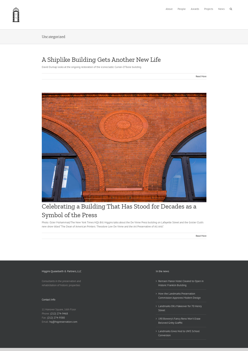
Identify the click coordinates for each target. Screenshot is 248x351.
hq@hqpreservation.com (63, 321)
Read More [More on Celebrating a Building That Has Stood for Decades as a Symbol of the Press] (201, 235)
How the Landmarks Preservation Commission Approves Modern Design (179, 295)
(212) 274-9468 (59, 313)
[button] (231, 8)
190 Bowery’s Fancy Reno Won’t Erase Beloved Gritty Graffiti (179, 321)
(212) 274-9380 (56, 317)
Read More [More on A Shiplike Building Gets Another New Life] (201, 76)
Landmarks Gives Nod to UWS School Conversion (179, 333)
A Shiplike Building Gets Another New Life (101, 59)
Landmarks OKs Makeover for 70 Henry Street (180, 308)
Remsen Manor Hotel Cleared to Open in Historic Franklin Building (181, 283)
